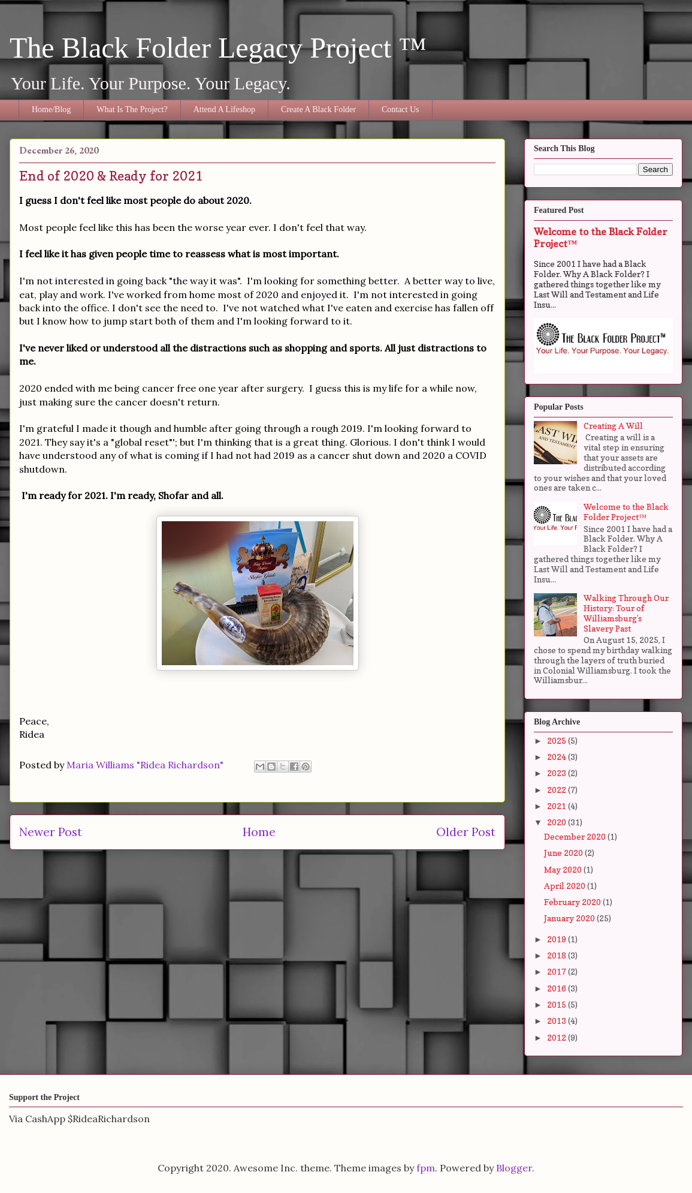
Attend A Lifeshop (224, 109)
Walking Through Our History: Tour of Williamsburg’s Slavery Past (626, 613)
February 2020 (573, 902)
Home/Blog (51, 109)
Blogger (514, 1168)
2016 (557, 988)
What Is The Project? (131, 109)
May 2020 (564, 869)
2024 (557, 757)
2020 (557, 822)
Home (259, 832)
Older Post (465, 832)
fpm (425, 1168)
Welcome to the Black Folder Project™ (626, 511)
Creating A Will (613, 425)
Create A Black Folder (318, 109)
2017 (557, 971)
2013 (557, 1020)
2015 (557, 1004)
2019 (557, 939)
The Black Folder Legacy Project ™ (218, 48)
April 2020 (565, 886)
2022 (557, 790)
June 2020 (564, 853)
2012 (557, 1037)
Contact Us (400, 109)
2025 (557, 740)
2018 (557, 955)
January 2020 (570, 918)
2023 (557, 773)
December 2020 (576, 836)
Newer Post (50, 832)
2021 (557, 806)
